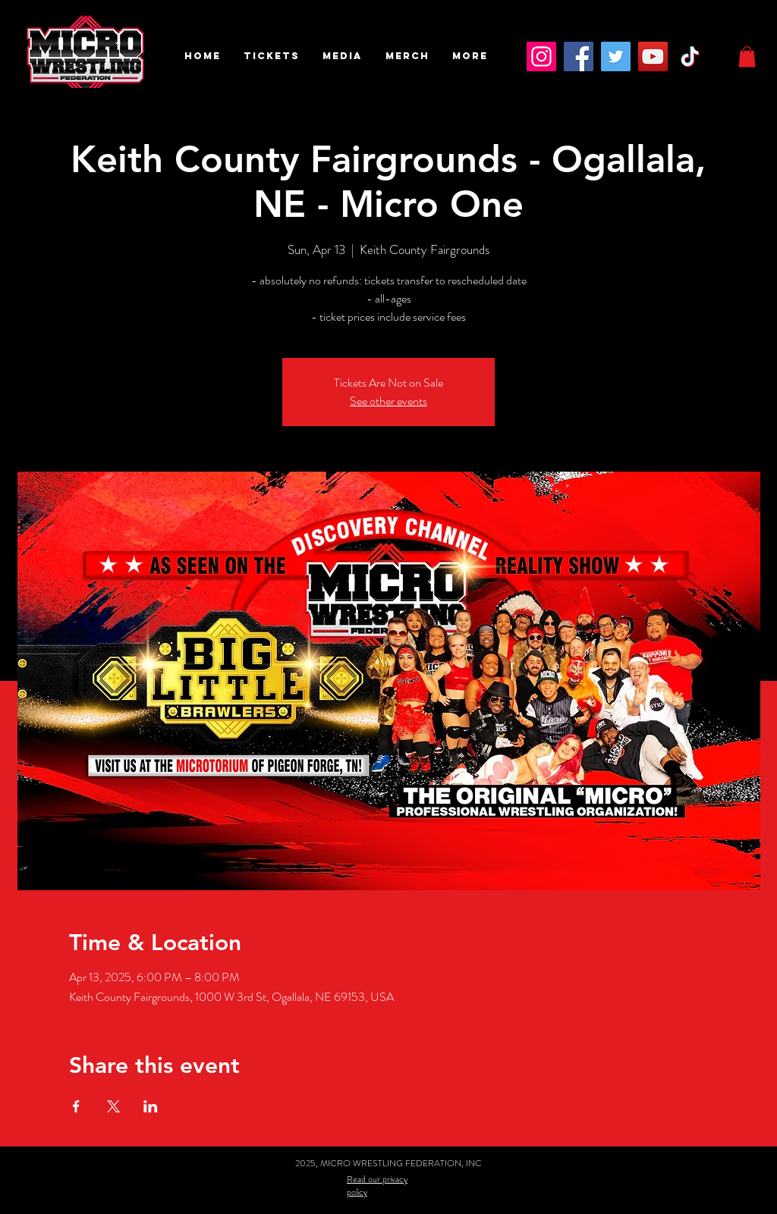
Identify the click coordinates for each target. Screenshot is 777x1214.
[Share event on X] (113, 1106)
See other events (388, 400)
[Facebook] (578, 56)
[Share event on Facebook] (76, 1106)
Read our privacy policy (377, 1185)
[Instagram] (541, 56)
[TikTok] (690, 56)
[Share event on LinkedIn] (150, 1106)
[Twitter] (616, 56)
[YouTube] (653, 56)
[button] (271, 56)
